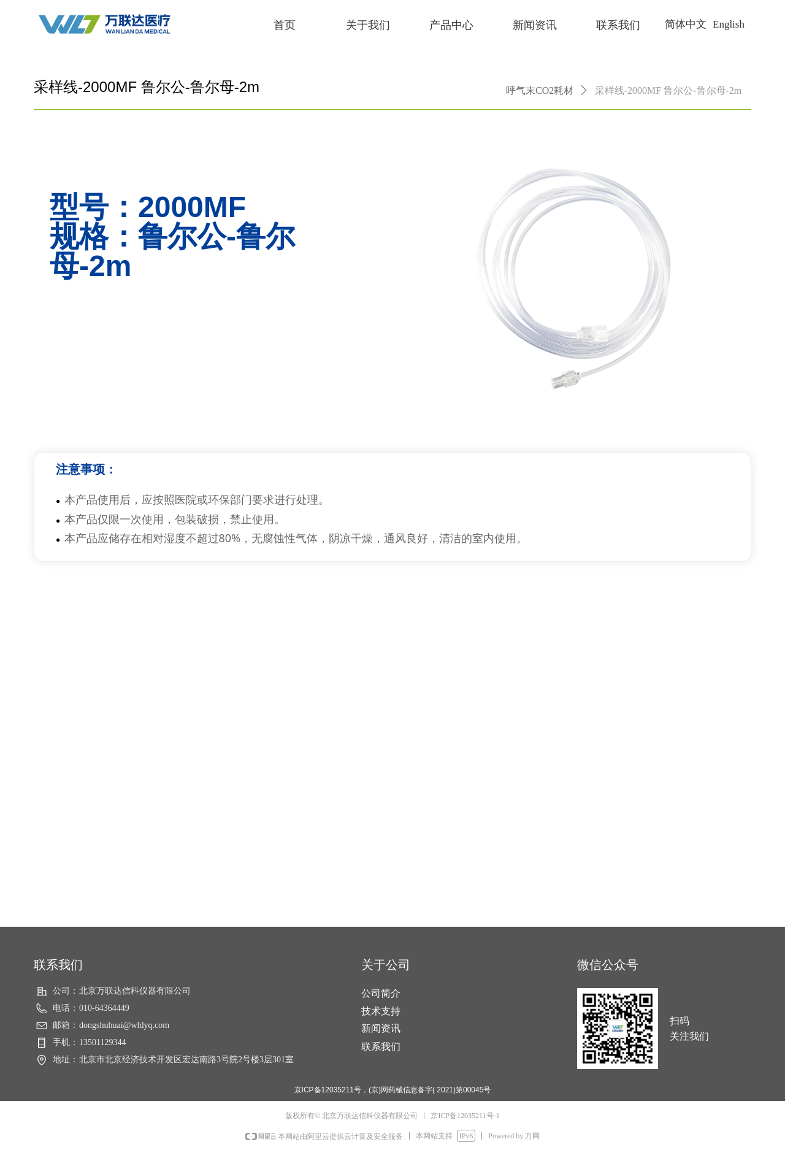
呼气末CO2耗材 (539, 90)
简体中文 (685, 24)
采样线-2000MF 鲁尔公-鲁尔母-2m (668, 90)
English (729, 24)
